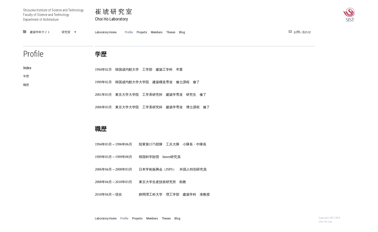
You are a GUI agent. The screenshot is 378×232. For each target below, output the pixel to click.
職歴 (26, 85)
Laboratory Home (105, 32)
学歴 (26, 76)
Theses (170, 32)
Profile (129, 32)
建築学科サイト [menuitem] (40, 32)
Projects (142, 32)
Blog (182, 32)
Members (156, 32)
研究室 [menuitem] (66, 32)
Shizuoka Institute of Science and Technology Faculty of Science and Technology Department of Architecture (53, 14)
